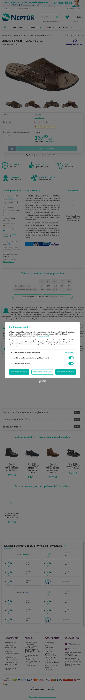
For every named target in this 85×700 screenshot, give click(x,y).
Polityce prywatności (42, 336)
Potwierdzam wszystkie (65, 372)
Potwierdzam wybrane (19, 372)
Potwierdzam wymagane (42, 372)
